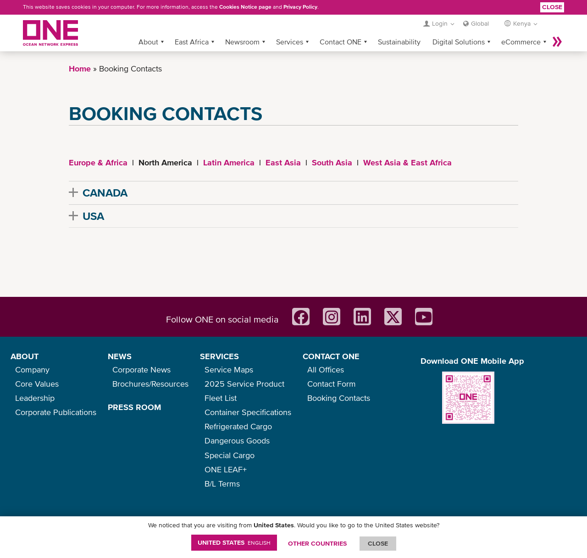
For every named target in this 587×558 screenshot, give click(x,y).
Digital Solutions (458, 42)
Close (552, 7)
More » (557, 41)
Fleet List (221, 398)
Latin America (229, 162)
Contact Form (331, 383)
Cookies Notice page (245, 7)
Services (289, 42)
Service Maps (229, 369)
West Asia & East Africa (407, 162)
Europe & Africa (98, 162)
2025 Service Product (244, 383)
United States (234, 542)
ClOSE (378, 543)
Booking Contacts (338, 398)
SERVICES (219, 356)
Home (80, 68)
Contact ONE (340, 42)
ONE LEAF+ (226, 469)
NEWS (120, 356)
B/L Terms (222, 483)
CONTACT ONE (331, 356)
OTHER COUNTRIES (317, 543)
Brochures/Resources (150, 383)
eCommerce (521, 42)
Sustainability (399, 42)
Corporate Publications (55, 412)
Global (480, 23)
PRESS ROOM (134, 407)
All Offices (325, 369)
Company (32, 369)
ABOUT (25, 356)
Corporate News (141, 369)
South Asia (332, 162)
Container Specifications (248, 412)
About (148, 42)
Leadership (35, 398)
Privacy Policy (300, 7)
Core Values (37, 383)
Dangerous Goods (237, 440)
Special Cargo (230, 455)
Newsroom (242, 42)
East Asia (283, 162)
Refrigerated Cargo (238, 426)
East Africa (192, 42)
